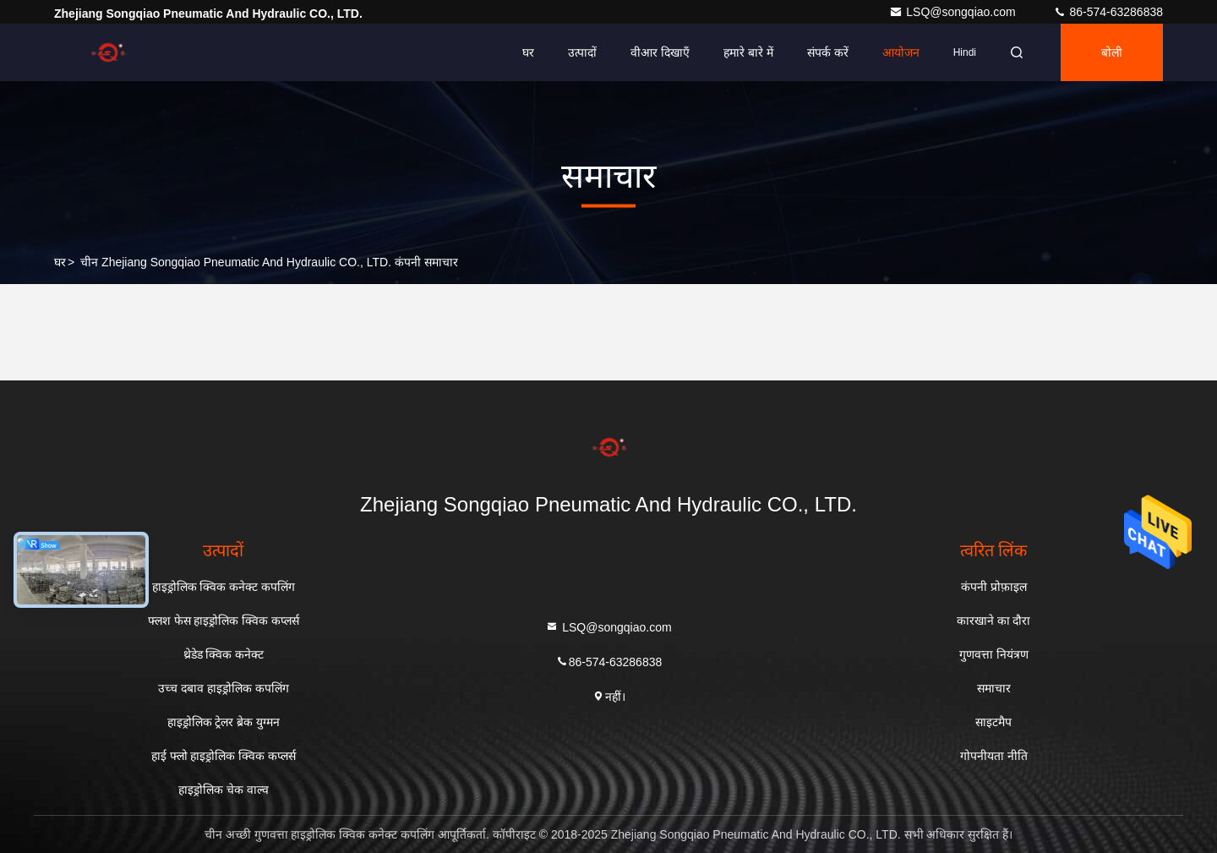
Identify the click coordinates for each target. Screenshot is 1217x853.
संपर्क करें (828, 52)
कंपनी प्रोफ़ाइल (994, 586)
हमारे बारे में (748, 52)
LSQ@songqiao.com (953, 12)
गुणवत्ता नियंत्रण (994, 654)
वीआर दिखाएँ (660, 52)
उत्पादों (582, 52)
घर (528, 52)
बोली (1111, 52)
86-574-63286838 (1108, 12)
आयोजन (901, 52)
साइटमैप (993, 722)
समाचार (994, 688)
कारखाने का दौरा (994, 620)
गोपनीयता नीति (994, 756)
